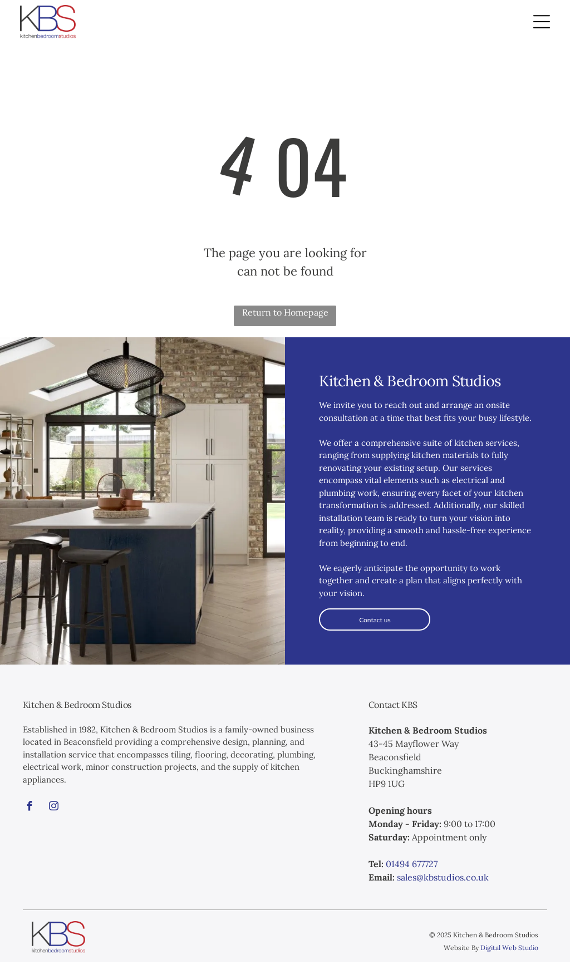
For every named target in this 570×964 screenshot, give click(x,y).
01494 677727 (412, 866)
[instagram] (54, 810)
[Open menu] (541, 22)
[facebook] (30, 810)
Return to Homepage (285, 314)
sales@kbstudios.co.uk (443, 879)
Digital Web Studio (509, 950)
